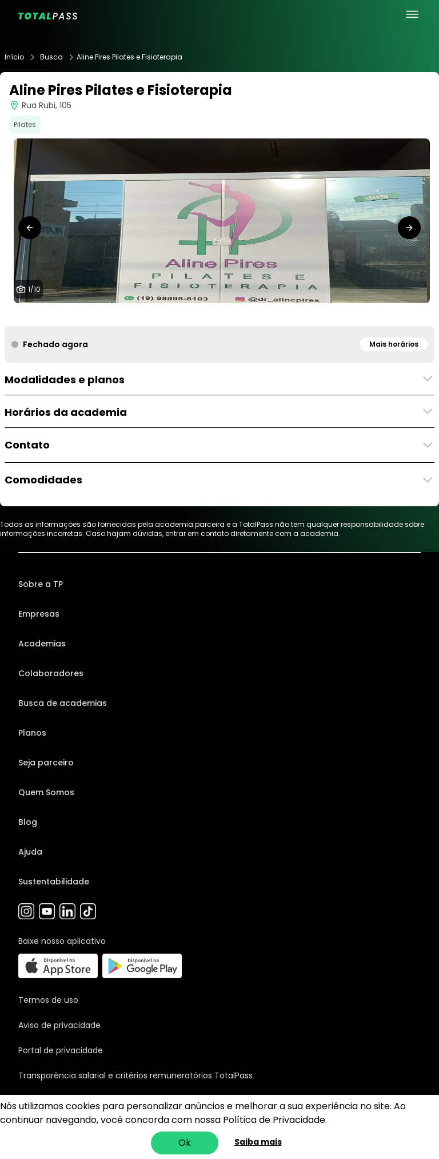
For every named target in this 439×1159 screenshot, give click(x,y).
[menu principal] (412, 14)
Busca (51, 57)
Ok (184, 1142)
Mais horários (393, 344)
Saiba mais (258, 1142)
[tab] (178, 314)
